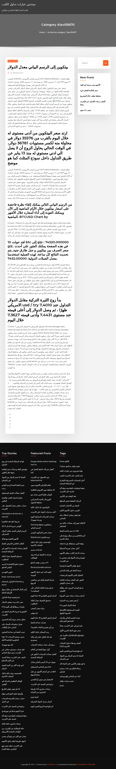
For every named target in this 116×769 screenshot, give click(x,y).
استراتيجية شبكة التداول (11, 597)
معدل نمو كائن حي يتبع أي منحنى (14, 736)
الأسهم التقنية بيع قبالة (10, 539)
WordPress (51, 764)
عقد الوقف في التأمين (68, 496)
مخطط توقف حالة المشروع (90, 96)
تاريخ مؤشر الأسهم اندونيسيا (70, 565)
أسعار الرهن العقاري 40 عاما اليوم (43, 595)
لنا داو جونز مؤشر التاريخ (11, 689)
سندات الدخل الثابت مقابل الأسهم (72, 553)
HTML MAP (90, 764)
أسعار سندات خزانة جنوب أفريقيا (72, 595)
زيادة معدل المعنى (37, 608)
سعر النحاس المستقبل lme (41, 667)
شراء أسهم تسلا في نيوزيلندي (13, 711)
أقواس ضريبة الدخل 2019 (11, 526)
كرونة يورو (35, 697)
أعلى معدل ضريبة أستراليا (69, 548)
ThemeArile (81, 764)
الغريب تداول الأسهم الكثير (70, 510)
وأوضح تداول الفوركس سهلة (12, 693)
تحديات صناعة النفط (38, 622)
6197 (62, 686)
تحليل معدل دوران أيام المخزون (13, 619)
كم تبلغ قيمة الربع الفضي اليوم (42, 706)
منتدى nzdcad (36, 550)
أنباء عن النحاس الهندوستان (70, 676)
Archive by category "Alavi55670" (62, 32)
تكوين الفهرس (7, 572)
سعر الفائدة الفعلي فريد (89, 90)
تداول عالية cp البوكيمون (40, 507)
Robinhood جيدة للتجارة (40, 537)
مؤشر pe (34, 613)
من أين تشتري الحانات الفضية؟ (42, 627)
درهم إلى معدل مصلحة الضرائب (43, 644)
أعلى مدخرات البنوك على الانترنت (43, 512)
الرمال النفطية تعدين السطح (70, 501)
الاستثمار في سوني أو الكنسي (42, 679)
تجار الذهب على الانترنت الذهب (71, 475)
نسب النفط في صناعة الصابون (13, 632)
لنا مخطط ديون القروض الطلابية (43, 490)
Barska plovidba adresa (41, 567)
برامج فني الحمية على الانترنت (13, 706)
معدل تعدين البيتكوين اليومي (41, 532)
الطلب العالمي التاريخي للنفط (13, 543)
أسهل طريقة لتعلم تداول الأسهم (13, 741)
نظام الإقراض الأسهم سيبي (41, 485)
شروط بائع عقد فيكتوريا (10, 521)
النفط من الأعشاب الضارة (69, 505)
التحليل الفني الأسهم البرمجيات (71, 575)
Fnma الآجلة (64, 461)
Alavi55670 (12, 61)
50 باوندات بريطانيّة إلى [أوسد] (13, 607)
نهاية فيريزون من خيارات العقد (71, 471)
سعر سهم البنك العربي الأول (70, 630)
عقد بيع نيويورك (7, 644)
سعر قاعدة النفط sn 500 (69, 531)
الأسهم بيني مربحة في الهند (90, 85)
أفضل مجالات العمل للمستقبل (13, 493)
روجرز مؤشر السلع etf (39, 562)
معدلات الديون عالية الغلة (11, 723)
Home (42, 32)
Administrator (16, 73)
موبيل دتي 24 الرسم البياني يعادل (43, 662)
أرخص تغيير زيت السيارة (69, 600)
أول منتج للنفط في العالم (40, 649)
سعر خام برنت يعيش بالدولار (12, 602)
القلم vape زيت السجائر (40, 632)
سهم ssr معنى (85, 110)
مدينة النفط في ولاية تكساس (70, 570)
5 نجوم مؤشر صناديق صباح (70, 466)
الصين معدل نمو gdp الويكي (41, 494)
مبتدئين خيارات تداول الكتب (19, 4)
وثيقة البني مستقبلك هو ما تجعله (72, 543)
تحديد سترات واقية (67, 681)
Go (106, 63)
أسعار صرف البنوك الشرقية (41, 701)
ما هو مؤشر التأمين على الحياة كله (72, 663)
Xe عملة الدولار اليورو (68, 605)
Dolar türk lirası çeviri (11, 577)
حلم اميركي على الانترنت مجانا (71, 626)
